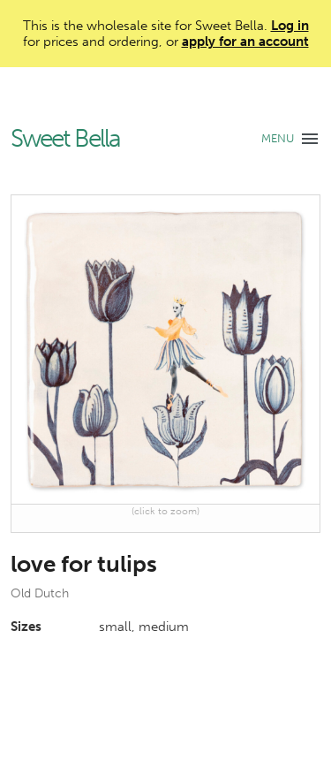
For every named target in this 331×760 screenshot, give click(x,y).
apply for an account (245, 41)
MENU (277, 138)
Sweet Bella (65, 139)
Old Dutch (40, 593)
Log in (290, 26)
